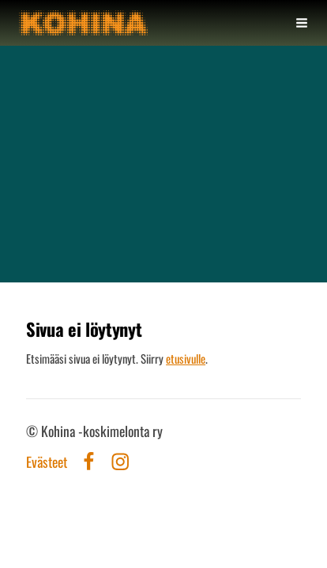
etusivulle (185, 358)
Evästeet (46, 462)
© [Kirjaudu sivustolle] (33, 430)
